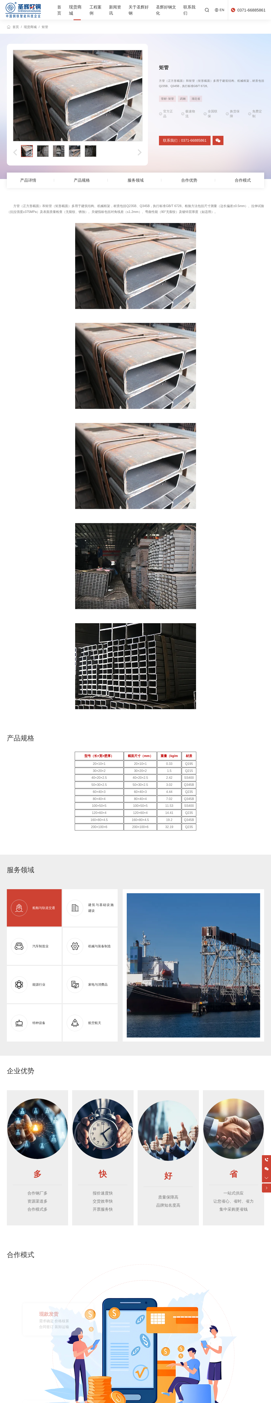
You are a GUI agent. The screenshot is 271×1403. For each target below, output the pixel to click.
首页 (61, 10)
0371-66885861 (251, 10)
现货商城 (76, 10)
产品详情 (28, 179)
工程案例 (96, 10)
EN (223, 10)
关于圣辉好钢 (141, 10)
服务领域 (135, 179)
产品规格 (82, 179)
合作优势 (189, 179)
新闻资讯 (116, 10)
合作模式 (243, 179)
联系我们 (194, 10)
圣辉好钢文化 (169, 10)
